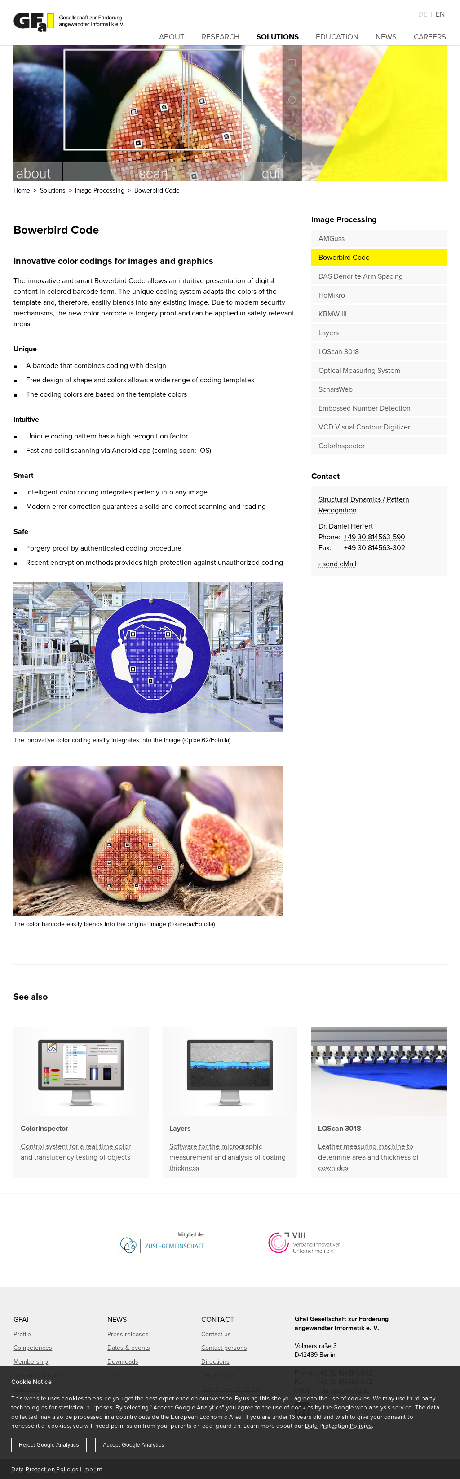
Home (21, 190)
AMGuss (331, 238)
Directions (215, 1361)
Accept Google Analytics (133, 1445)
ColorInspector (341, 446)
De (422, 14)
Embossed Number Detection (364, 408)
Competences (32, 1347)
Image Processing (99, 190)
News (386, 36)
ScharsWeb (335, 389)
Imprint (92, 1469)
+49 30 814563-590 (374, 537)
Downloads (122, 1361)
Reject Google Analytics (49, 1445)
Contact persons (224, 1347)
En (440, 14)
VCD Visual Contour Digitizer (364, 427)
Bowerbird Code (344, 257)
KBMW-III (332, 314)
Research (220, 36)
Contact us (216, 1334)
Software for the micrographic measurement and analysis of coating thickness (227, 1157)
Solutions (278, 36)
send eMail (340, 564)
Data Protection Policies (338, 1426)
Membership (30, 1361)
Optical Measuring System (359, 370)
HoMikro (331, 295)
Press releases (128, 1334)
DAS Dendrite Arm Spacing (360, 276)
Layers (328, 332)
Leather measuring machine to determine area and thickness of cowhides (368, 1157)
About (172, 36)
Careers (430, 36)
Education (337, 36)
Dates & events (128, 1347)
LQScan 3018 (338, 351)
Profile (22, 1334)
